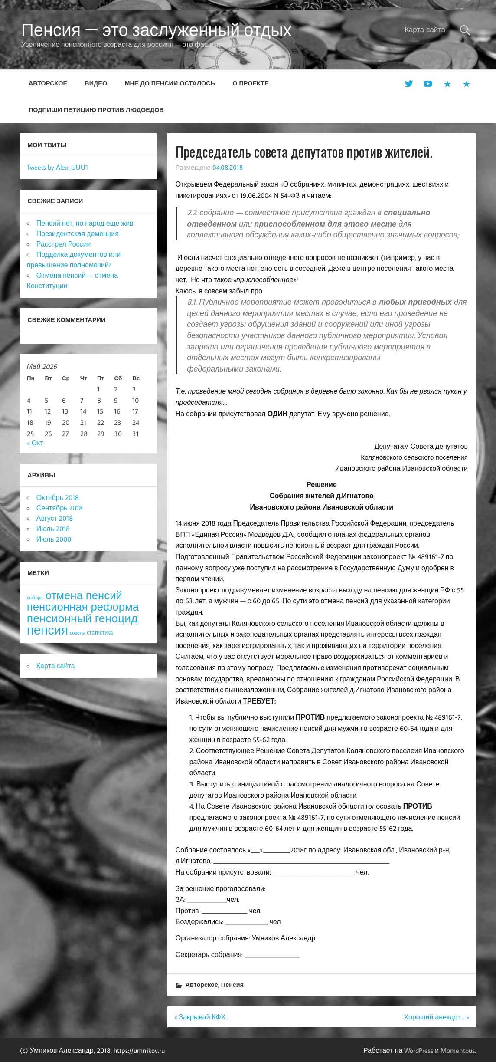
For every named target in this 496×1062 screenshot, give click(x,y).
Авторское (48, 83)
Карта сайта (425, 29)
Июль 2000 (53, 539)
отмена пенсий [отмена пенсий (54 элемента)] (84, 595)
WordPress (418, 1050)
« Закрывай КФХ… (202, 1017)
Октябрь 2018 (57, 497)
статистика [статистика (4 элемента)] (100, 632)
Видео (96, 83)
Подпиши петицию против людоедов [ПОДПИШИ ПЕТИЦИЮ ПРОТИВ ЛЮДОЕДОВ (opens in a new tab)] (96, 109)
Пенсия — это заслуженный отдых (156, 29)
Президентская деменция (77, 233)
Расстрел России (63, 244)
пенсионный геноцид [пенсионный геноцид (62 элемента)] (82, 618)
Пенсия (232, 984)
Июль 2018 (53, 528)
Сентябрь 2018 (59, 507)
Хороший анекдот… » (436, 1017)
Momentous (458, 1050)
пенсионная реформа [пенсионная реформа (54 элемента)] (83, 606)
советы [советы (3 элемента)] (77, 633)
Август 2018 (54, 518)
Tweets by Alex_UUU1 (57, 167)
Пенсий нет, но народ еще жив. (85, 223)
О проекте (250, 83)
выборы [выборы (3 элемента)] (35, 598)
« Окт (35, 442)
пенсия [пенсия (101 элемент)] (47, 629)
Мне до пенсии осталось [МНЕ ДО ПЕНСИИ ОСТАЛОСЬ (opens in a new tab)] (169, 83)
